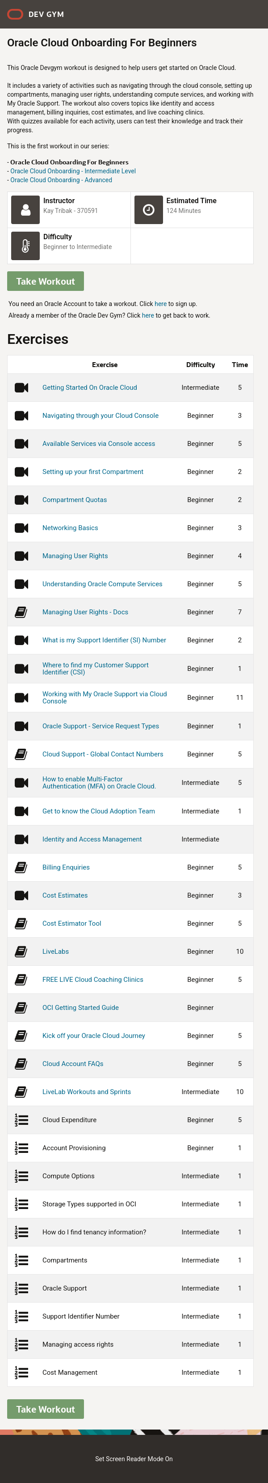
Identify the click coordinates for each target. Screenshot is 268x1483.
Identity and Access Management (92, 839)
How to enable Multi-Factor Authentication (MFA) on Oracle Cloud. (99, 782)
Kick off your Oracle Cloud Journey (93, 1036)
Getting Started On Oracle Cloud (89, 388)
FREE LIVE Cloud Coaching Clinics (92, 980)
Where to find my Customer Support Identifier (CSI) (95, 668)
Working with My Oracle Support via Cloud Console (104, 697)
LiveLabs (55, 952)
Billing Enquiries (66, 867)
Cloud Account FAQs (72, 1064)
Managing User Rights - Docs (85, 612)
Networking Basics (70, 528)
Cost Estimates (65, 895)
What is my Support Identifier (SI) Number (104, 640)
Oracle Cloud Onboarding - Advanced (61, 180)
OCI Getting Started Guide (80, 1008)
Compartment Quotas (74, 500)
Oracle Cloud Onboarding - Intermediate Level (73, 171)
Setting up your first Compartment (92, 472)
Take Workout (45, 281)
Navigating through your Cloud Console (100, 416)
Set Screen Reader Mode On (134, 1459)
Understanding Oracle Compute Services (102, 584)
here (161, 303)
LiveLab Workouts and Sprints (86, 1092)
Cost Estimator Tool (71, 923)
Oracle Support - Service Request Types (100, 726)
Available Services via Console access (98, 444)
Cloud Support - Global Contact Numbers (102, 754)
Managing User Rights (75, 556)
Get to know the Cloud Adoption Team (98, 811)
